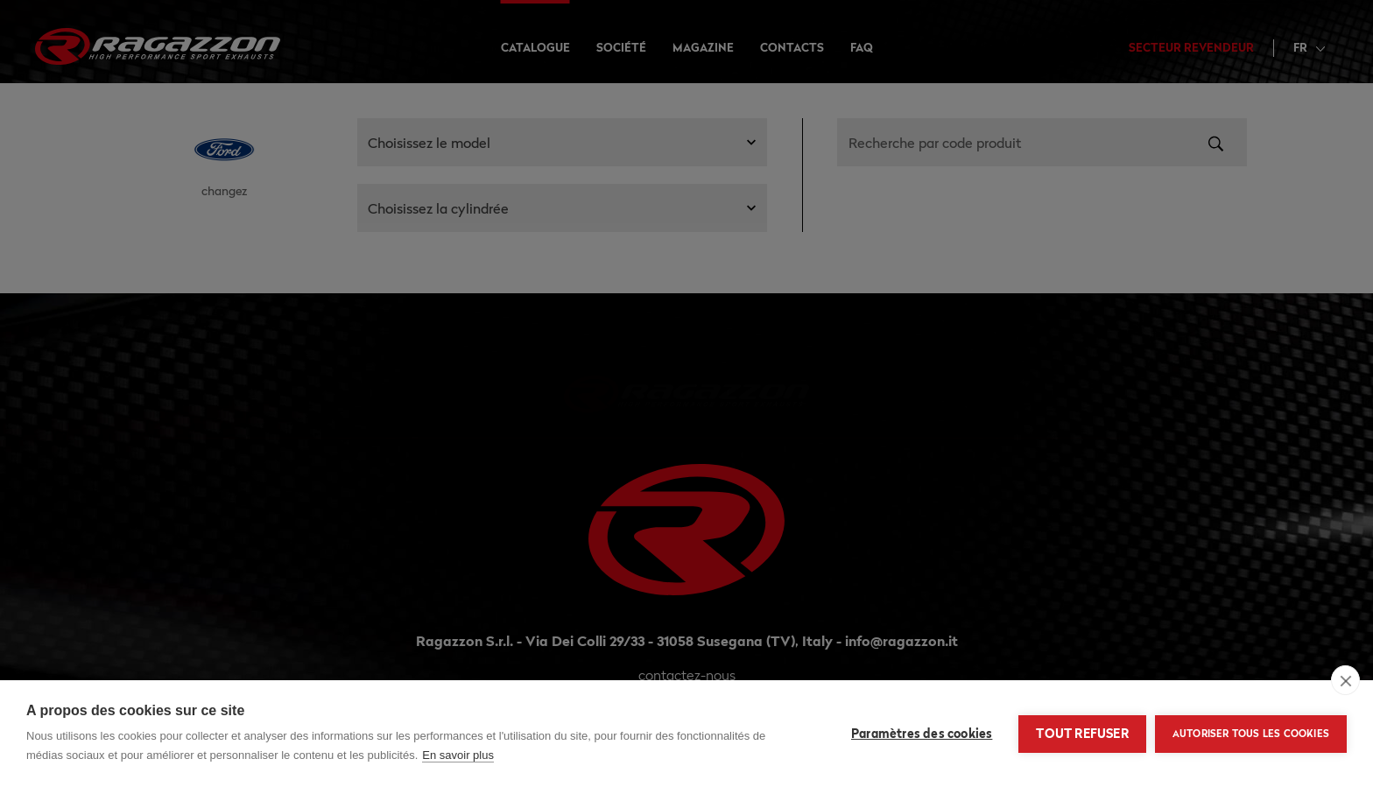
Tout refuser (1082, 734)
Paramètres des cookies (921, 734)
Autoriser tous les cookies (1250, 733)
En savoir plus (458, 755)
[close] (1345, 680)
